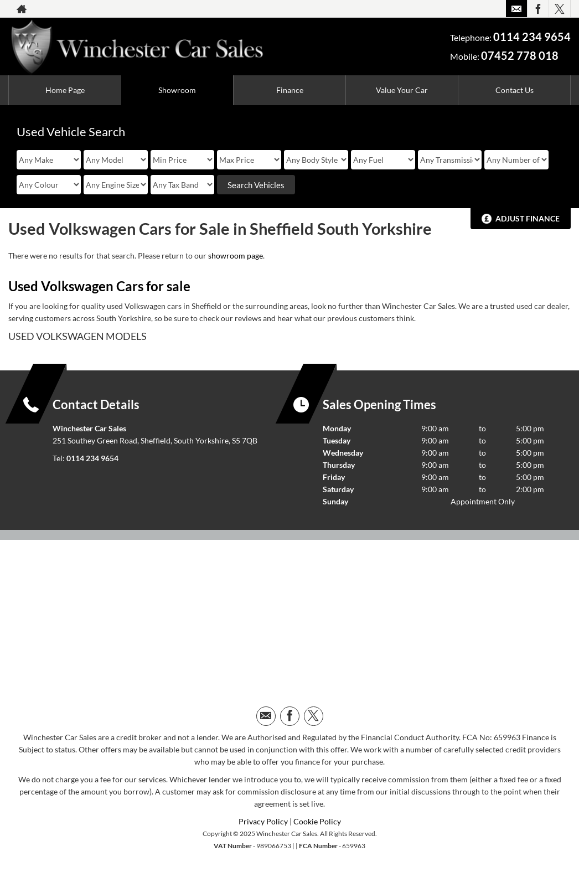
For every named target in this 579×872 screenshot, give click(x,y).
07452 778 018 (520, 55)
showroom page (235, 255)
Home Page (65, 90)
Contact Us (514, 90)
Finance (289, 90)
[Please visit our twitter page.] (559, 9)
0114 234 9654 (532, 36)
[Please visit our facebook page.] (538, 9)
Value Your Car (402, 90)
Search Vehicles (256, 185)
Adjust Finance (527, 218)
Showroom (177, 90)
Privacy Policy (263, 821)
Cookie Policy (317, 821)
